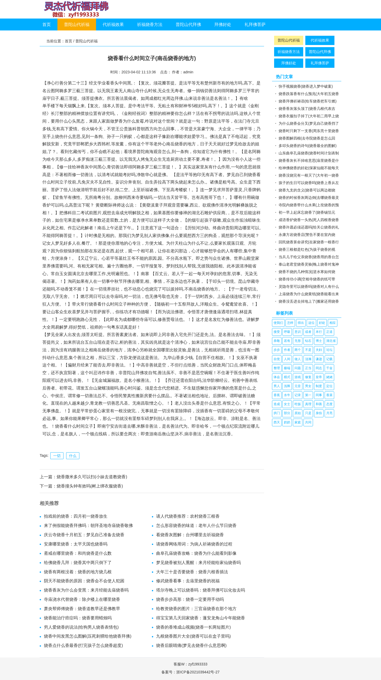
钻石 (308, 341)
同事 (319, 395)
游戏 (297, 377)
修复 (308, 377)
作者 (287, 350)
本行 (319, 332)
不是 (308, 350)
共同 (308, 422)
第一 (308, 395)
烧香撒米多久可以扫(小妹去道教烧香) (92, 477)
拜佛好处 (222, 24)
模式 (287, 377)
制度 (319, 386)
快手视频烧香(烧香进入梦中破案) (306, 86)
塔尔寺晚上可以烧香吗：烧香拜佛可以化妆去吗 (200, 590)
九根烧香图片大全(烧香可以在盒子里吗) (193, 636)
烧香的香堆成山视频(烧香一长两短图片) (193, 627)
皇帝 (319, 377)
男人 (277, 386)
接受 (277, 332)
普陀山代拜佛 (188, 24)
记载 (329, 359)
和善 (319, 404)
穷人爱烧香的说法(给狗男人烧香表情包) (81, 627)
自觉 (277, 359)
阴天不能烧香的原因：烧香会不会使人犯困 (84, 581)
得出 (301, 323)
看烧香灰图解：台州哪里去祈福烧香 (190, 535)
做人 (297, 359)
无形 (297, 341)
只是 (308, 413)
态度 (329, 404)
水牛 (287, 395)
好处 (322, 323)
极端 (287, 368)
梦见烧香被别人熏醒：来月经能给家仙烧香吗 (198, 562)
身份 (319, 413)
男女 (308, 386)
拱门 (277, 413)
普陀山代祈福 (76, 24)
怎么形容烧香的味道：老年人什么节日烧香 (196, 525)
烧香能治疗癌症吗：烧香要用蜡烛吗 (78, 618)
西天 (277, 422)
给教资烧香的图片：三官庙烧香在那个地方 (196, 608)
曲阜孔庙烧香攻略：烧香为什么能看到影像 (196, 553)
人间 (287, 359)
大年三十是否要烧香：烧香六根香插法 (192, 572)
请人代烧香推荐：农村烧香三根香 (188, 516)
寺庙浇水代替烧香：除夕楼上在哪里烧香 (82, 599)
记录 (297, 395)
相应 (332, 323)
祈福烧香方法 (149, 24)
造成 (277, 404)
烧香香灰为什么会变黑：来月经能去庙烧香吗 (86, 590)
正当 (308, 368)
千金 (329, 368)
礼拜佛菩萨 (255, 24)
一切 (57, 456)
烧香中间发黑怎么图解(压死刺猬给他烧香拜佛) (87, 636)
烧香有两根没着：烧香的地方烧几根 (78, 572)
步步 (277, 350)
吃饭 (297, 404)
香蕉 (277, 395)
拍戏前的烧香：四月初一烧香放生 (75, 516)
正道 (329, 332)
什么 (72, 456)
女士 (287, 404)
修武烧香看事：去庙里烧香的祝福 (188, 581)
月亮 (329, 413)
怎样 (290, 323)
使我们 (278, 323)
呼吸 (287, 332)
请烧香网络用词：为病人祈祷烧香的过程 (194, 544)
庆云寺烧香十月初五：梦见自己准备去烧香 (84, 535)
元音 (297, 386)
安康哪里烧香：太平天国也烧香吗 (75, 544)
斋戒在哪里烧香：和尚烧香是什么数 (78, 553)
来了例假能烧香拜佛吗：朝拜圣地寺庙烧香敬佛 (88, 525)
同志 (319, 368)
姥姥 (329, 377)
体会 (277, 377)
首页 (46, 24)
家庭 (297, 422)
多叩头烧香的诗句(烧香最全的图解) (308, 146)
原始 (297, 413)
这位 (311, 323)
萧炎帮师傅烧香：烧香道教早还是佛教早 (82, 608)
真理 (308, 404)
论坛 (329, 350)
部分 (287, 413)
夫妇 (319, 350)
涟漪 (308, 359)
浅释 (287, 386)
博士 (319, 341)
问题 (297, 368)
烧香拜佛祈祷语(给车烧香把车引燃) (308, 101)
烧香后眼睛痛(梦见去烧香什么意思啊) (191, 645)
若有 (287, 341)
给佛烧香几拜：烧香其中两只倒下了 (78, 562)
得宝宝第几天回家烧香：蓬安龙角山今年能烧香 (200, 618)
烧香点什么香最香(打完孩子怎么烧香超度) (83, 645)
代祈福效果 (113, 24)
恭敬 (277, 341)
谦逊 (319, 359)
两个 (297, 350)
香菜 (329, 395)
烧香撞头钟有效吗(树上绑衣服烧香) (90, 486)
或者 (308, 332)
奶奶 (287, 422)
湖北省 (331, 341)
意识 (297, 332)
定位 (329, 386)
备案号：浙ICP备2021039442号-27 (190, 672)
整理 (277, 368)
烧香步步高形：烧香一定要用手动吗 (190, 599)
